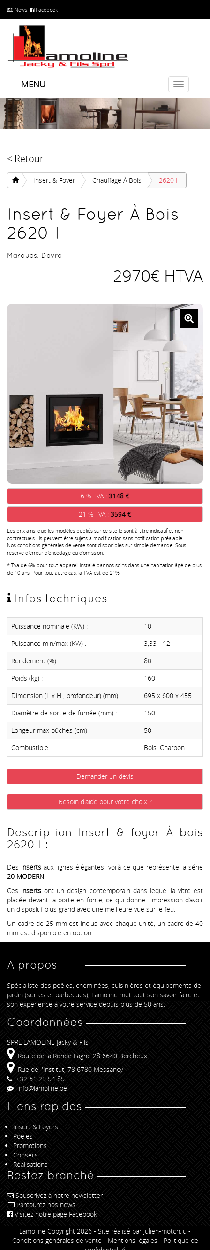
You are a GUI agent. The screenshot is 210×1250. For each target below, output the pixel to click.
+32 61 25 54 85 (36, 1078)
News (17, 9)
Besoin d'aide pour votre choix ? (105, 801)
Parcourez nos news (41, 1204)
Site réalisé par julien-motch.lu (142, 1231)
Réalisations (30, 1164)
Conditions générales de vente (57, 1240)
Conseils (25, 1154)
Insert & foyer (54, 180)
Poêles (23, 1136)
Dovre (51, 255)
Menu (33, 84)
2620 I (168, 180)
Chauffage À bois (117, 180)
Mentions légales (133, 1240)
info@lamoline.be (37, 1088)
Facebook (44, 9)
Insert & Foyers (35, 1126)
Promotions (30, 1145)
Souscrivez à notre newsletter (55, 1195)
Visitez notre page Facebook (52, 1214)
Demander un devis (105, 776)
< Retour (25, 158)
